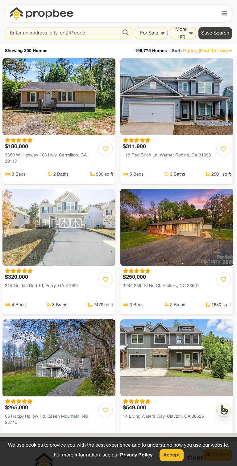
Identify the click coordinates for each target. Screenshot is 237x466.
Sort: (177, 51)
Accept (171, 455)
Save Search (215, 33)
